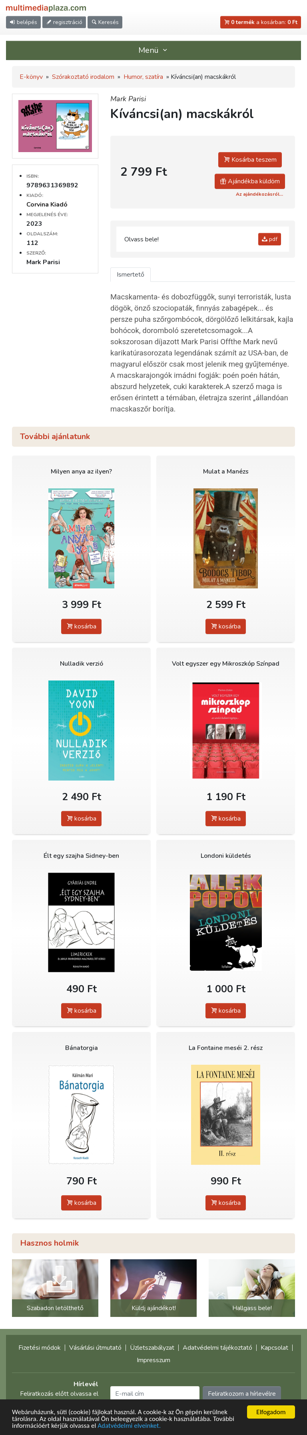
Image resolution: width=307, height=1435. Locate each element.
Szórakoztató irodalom (83, 76)
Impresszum (153, 1360)
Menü (153, 50)
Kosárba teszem (250, 159)
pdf (269, 239)
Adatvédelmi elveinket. (129, 1425)
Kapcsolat (274, 1347)
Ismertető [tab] (130, 274)
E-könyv (31, 76)
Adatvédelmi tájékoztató (217, 1347)
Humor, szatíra (143, 76)
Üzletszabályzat (152, 1347)
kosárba (81, 626)
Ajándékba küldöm (250, 181)
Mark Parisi (128, 99)
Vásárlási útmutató (95, 1347)
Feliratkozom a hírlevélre (242, 1393)
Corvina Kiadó (47, 204)
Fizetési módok (39, 1347)
